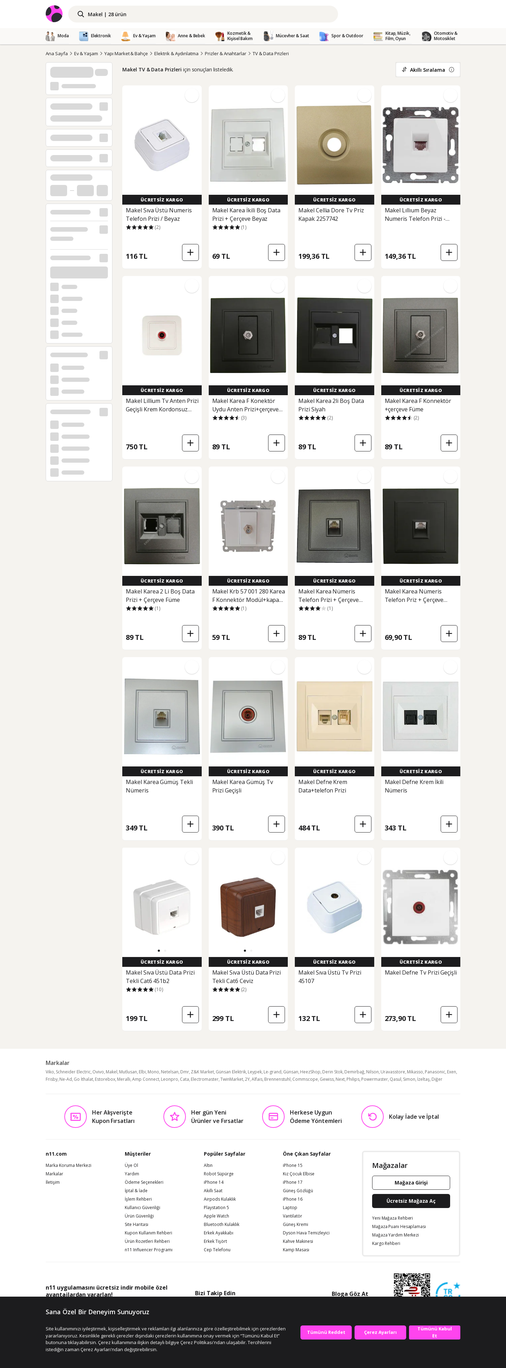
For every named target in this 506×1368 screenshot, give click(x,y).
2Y (247, 1079)
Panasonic (435, 1072)
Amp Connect (145, 1079)
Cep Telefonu (217, 1250)
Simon (409, 1079)
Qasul (395, 1079)
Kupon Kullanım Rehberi (148, 1233)
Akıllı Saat (213, 1191)
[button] (159, 950)
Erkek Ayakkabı (218, 1233)
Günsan (290, 1072)
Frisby (52, 1079)
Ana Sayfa (57, 53)
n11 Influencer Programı (149, 1250)
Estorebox (105, 1079)
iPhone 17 (293, 1182)
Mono (153, 1072)
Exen (451, 1072)
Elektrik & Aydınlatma (176, 53)
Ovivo (98, 1072)
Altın (208, 1165)
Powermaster (374, 1079)
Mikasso (415, 1072)
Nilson (372, 1072)
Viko (50, 1072)
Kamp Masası (296, 1250)
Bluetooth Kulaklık (221, 1224)
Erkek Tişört (215, 1241)
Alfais (257, 1079)
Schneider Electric (73, 1072)
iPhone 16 (293, 1199)
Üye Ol (131, 1165)
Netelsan (170, 1072)
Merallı (123, 1079)
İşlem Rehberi (138, 1199)
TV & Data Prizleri (271, 53)
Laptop (290, 1207)
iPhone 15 (293, 1165)
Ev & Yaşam (86, 53)
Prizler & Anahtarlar (225, 53)
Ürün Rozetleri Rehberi (147, 1241)
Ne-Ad (65, 1079)
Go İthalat (83, 1079)
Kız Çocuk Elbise (298, 1174)
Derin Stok (332, 1072)
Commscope (305, 1079)
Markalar (54, 1174)
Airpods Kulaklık (220, 1199)
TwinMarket (231, 1079)
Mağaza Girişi (411, 1182)
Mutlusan (128, 1072)
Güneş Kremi (295, 1224)
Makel (111, 1072)
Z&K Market (202, 1072)
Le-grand (272, 1072)
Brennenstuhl (277, 1079)
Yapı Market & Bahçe (126, 53)
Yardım (132, 1174)
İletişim (53, 1182)
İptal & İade (136, 1191)
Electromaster (205, 1079)
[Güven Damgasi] (448, 1295)
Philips (352, 1079)
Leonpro (169, 1079)
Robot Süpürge (219, 1174)
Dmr (184, 1072)
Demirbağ (354, 1072)
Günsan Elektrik (231, 1072)
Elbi (142, 1072)
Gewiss (327, 1079)
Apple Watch (216, 1216)
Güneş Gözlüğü (298, 1191)
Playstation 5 (216, 1207)
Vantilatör (292, 1216)
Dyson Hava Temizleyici (306, 1233)
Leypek (255, 1072)
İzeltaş (423, 1079)
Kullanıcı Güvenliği (142, 1207)
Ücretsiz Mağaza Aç (411, 1200)
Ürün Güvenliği (139, 1216)
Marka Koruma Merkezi (68, 1165)
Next (340, 1079)
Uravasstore (393, 1072)
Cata (184, 1079)
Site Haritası (136, 1224)
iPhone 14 (213, 1182)
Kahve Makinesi (298, 1241)
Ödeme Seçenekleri (144, 1182)
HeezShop (310, 1072)
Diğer (437, 1079)
